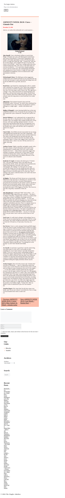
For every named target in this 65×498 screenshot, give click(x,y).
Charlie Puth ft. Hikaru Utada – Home (6, 416)
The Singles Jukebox (9, 4)
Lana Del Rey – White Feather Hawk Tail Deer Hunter (6, 484)
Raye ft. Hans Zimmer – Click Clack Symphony (7, 409)
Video (17, 51)
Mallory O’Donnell (8, 110)
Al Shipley (6, 178)
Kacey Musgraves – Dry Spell (7, 443)
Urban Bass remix (17, 210)
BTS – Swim (5, 395)
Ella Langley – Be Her (6, 453)
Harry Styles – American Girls (6, 448)
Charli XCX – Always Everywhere (7, 469)
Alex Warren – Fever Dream (6, 458)
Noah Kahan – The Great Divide (6, 464)
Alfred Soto (6, 101)
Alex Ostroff (6, 55)
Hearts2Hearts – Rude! (7, 392)
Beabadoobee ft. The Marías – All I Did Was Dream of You (7, 401)
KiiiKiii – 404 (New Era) (6, 438)
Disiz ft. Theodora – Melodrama (7, 434)
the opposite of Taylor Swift (26, 232)
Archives (6, 361)
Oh (21, 61)
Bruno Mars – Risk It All (7, 429)
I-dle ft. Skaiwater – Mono (7, 476)
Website (22, 51)
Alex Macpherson (8, 192)
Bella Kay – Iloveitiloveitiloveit (7, 422)
